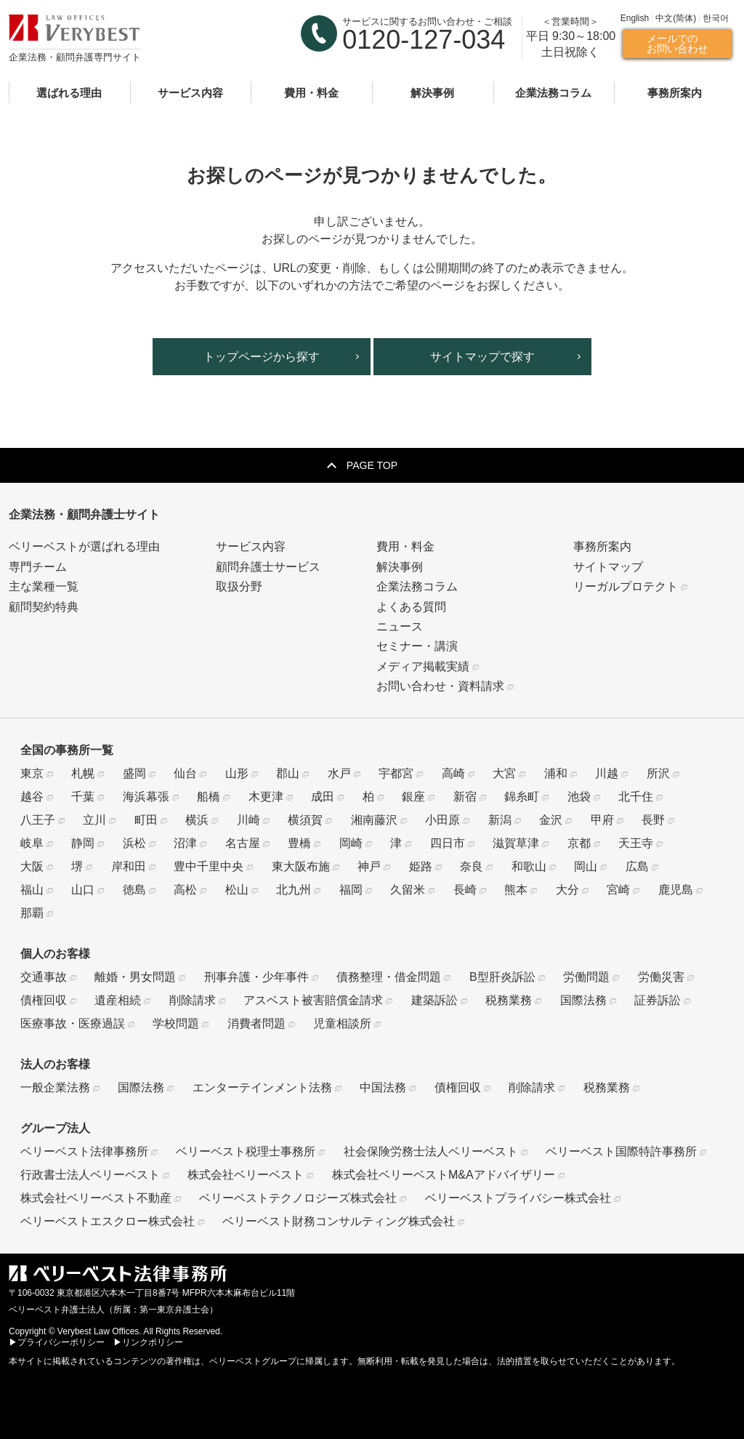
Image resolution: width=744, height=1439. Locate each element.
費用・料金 (311, 92)
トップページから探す (261, 356)
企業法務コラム (553, 92)
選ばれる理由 (69, 92)
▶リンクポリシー (148, 1342)
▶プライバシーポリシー (57, 1342)
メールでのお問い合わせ (677, 43)
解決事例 (432, 92)
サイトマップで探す (482, 356)
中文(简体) (675, 18)
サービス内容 (190, 92)
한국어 (716, 18)
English (634, 18)
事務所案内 (674, 92)
